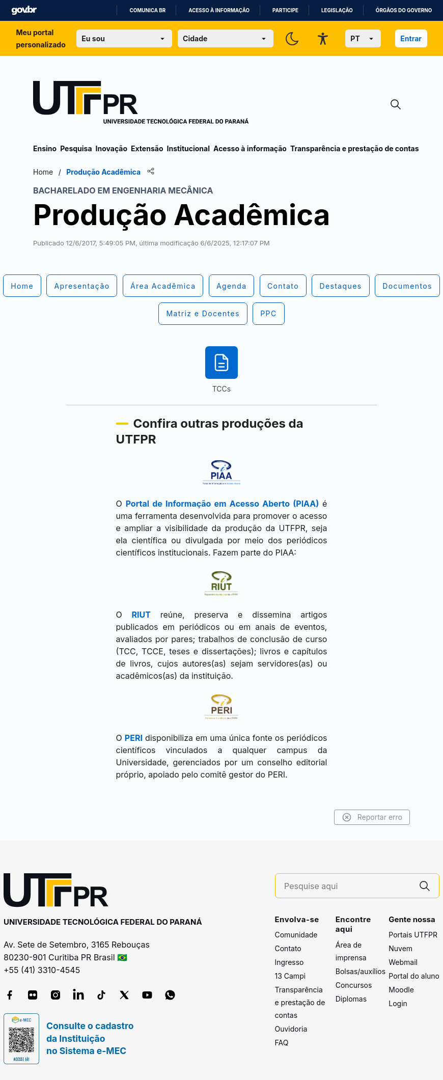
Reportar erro (372, 817)
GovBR (24, 10)
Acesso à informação (219, 10)
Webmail (403, 962)
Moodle (401, 989)
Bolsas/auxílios (360, 971)
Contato (288, 948)
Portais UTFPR (413, 934)
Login (398, 1003)
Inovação (111, 148)
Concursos (354, 985)
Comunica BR (147, 10)
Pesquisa (76, 148)
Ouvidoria (291, 1028)
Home (43, 172)
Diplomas (351, 998)
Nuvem (400, 948)
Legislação (337, 10)
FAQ (282, 1042)
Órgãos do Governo (404, 10)
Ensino (45, 148)
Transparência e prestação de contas (354, 148)
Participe (285, 10)
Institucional (188, 148)
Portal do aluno (414, 976)
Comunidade (296, 934)
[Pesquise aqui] (347, 886)
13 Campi (290, 976)
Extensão (147, 148)
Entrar (411, 38)
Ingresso (289, 962)
